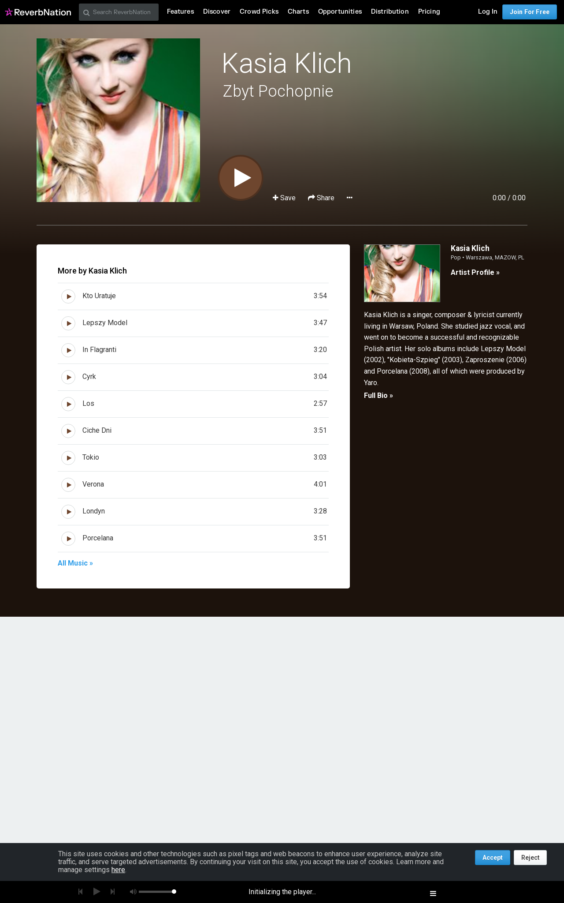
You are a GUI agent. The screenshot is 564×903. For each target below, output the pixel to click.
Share (322, 198)
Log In (487, 11)
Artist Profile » (475, 272)
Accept (492, 857)
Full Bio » (378, 395)
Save (285, 198)
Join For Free (529, 11)
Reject (530, 857)
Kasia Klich (286, 63)
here (118, 870)
